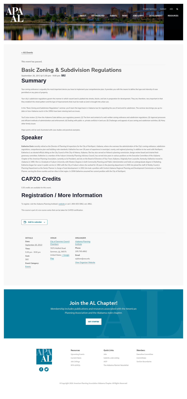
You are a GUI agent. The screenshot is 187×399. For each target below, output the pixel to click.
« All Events (27, 52)
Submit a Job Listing (111, 358)
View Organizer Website (85, 262)
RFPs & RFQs (75, 365)
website (62, 204)
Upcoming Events (77, 354)
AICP (105, 361)
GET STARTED (93, 321)
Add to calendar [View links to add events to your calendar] (35, 222)
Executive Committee (145, 354)
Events (28, 266)
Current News (76, 358)
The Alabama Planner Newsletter (116, 365)
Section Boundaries (144, 361)
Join (105, 354)
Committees (141, 358)
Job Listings (75, 361)
